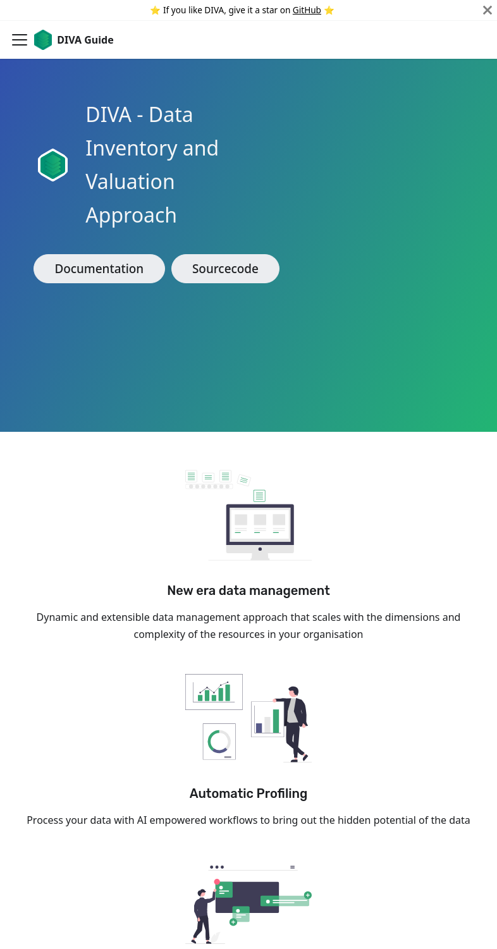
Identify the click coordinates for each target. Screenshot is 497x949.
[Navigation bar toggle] (19, 39)
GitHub (307, 10)
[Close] (487, 10)
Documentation (99, 268)
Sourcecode (225, 268)
